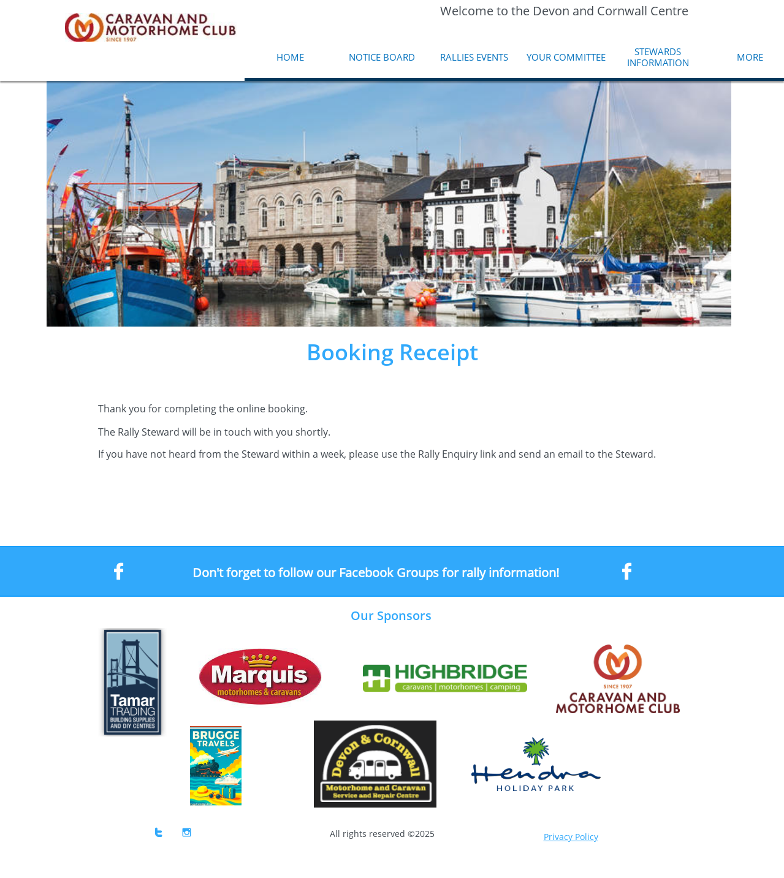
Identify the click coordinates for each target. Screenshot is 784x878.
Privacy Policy (571, 836)
